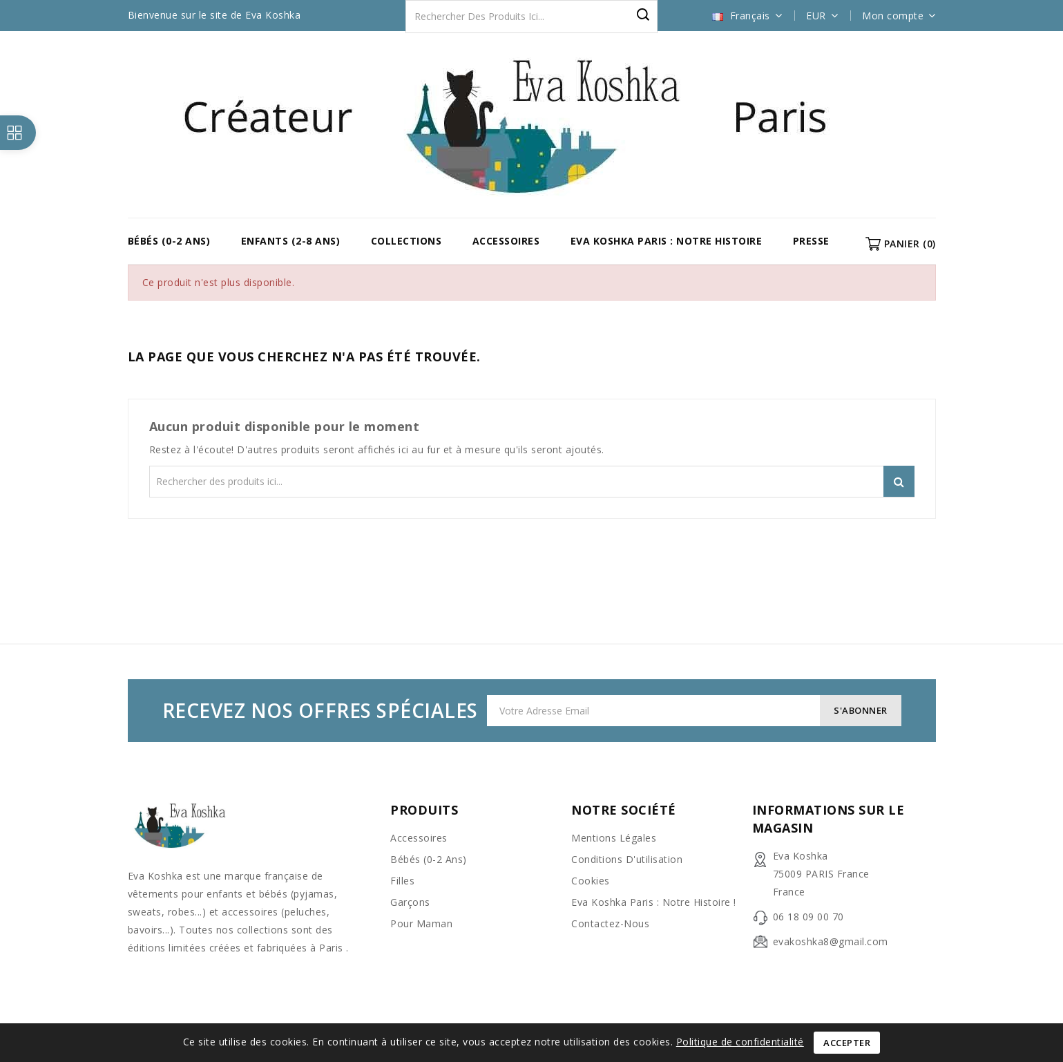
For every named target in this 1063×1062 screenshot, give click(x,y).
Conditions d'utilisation (626, 859)
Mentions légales (613, 837)
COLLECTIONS (406, 240)
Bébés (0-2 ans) (169, 240)
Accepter (846, 1042)
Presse (811, 240)
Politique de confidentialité (740, 1041)
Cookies (590, 880)
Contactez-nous (610, 923)
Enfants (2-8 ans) (291, 240)
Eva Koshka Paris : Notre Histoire (667, 240)
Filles (402, 880)
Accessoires (506, 240)
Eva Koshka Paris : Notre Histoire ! (653, 902)
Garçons (410, 902)
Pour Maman (421, 923)
